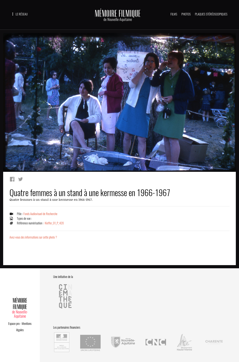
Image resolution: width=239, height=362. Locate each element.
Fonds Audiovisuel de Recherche (40, 214)
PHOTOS (186, 14)
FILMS (173, 14)
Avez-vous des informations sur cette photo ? (33, 237)
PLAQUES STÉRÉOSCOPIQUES (211, 14)
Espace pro (14, 323)
